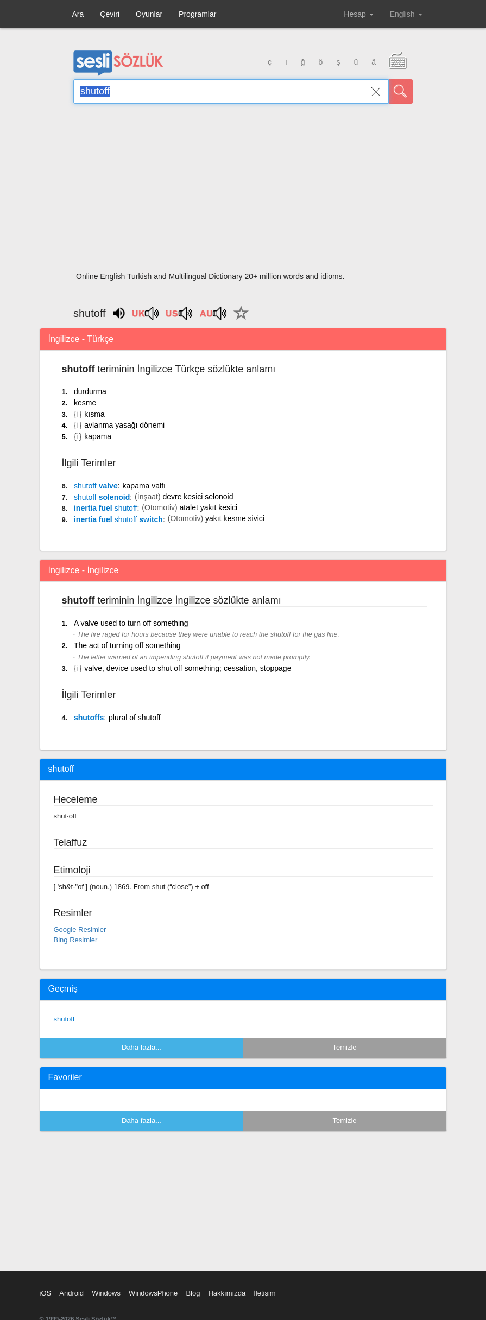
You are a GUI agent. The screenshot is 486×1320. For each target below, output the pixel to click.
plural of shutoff (134, 717)
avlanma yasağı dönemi (124, 425)
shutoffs (89, 717)
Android (71, 1293)
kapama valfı (144, 485)
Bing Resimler (76, 940)
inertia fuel (105, 508)
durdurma (90, 391)
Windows (106, 1293)
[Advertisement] (243, 191)
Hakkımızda (226, 1293)
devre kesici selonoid (197, 496)
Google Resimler (80, 929)
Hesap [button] (358, 14)
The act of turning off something (127, 645)
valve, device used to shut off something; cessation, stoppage (187, 668)
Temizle (344, 1047)
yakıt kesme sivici (234, 518)
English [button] (406, 14)
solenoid (102, 497)
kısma (94, 414)
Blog (193, 1293)
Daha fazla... (141, 1047)
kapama (97, 436)
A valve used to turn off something (131, 623)
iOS (46, 1293)
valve (96, 485)
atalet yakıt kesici (209, 507)
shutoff (64, 1019)
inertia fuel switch (118, 519)
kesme (85, 402)
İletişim (264, 1293)
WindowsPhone (153, 1293)
